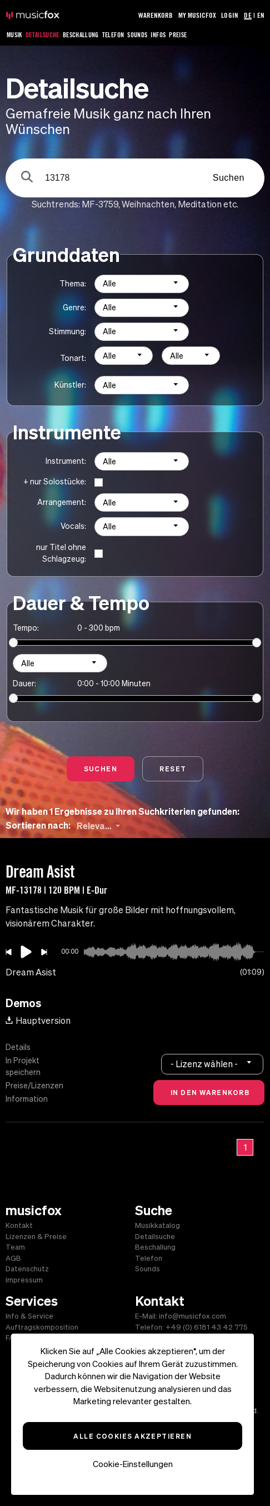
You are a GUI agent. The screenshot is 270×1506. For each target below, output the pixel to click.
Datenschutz (27, 1269)
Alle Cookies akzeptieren (132, 1436)
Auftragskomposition (42, 1327)
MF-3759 (100, 204)
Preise (178, 35)
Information (27, 1098)
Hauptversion (38, 1020)
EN (260, 15)
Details (18, 1047)
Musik (14, 35)
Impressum (24, 1280)
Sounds (137, 35)
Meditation (200, 204)
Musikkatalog (157, 1225)
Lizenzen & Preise (36, 1236)
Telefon (113, 35)
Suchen (228, 177)
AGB (13, 1258)
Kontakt (19, 1225)
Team (15, 1247)
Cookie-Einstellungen (133, 1464)
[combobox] (141, 284)
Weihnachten (148, 204)
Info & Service (29, 1316)
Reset (172, 768)
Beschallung (81, 35)
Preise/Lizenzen (34, 1085)
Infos (158, 35)
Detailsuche (42, 35)
